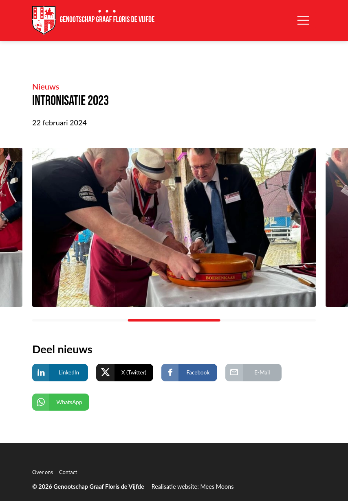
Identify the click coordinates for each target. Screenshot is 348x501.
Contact (68, 472)
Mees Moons (216, 486)
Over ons (42, 472)
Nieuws (45, 86)
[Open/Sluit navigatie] (303, 20)
